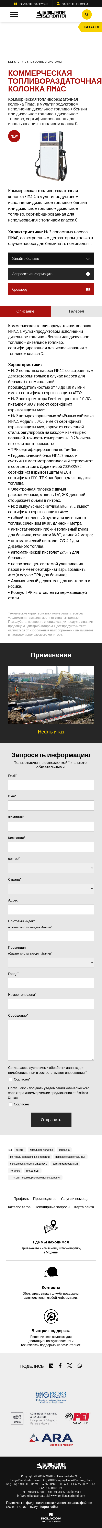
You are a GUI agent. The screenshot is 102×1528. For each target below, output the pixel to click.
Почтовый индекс (21, 921)
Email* (12, 775)
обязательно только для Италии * (30, 927)
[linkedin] (51, 1366)
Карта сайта (49, 1507)
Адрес (13, 900)
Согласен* (22, 1079)
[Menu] (14, 14)
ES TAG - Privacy (27, 1507)
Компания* (16, 838)
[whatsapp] (80, 1366)
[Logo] (51, 14)
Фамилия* (16, 817)
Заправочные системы (43, 61)
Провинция (17, 947)
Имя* (12, 796)
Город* (13, 974)
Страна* (14, 879)
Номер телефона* (22, 994)
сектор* (14, 858)
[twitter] (69, 1366)
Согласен (21, 1104)
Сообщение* (18, 1015)
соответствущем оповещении (61, 1072)
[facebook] (60, 1366)
